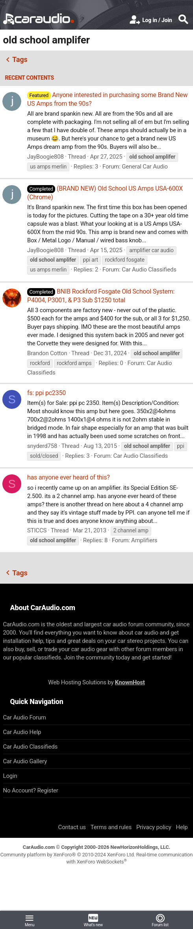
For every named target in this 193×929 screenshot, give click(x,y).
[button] (29, 920)
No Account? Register (30, 790)
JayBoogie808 (45, 156)
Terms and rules (111, 827)
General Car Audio (145, 166)
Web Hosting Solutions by (96, 682)
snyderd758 (42, 446)
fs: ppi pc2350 (46, 393)
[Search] (183, 20)
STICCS (36, 530)
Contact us (72, 827)
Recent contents (29, 78)
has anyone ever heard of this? (68, 477)
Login (10, 775)
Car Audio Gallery (25, 761)
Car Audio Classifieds (149, 269)
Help (182, 827)
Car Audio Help (22, 732)
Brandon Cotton (47, 353)
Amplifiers (144, 540)
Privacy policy (153, 827)
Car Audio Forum (24, 717)
